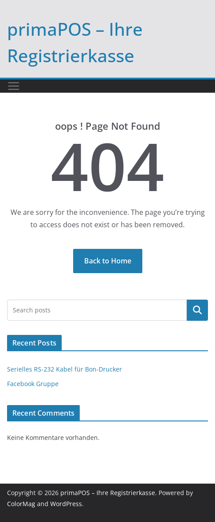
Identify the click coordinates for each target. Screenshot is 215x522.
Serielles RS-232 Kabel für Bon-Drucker (64, 369)
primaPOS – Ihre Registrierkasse (107, 492)
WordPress (66, 503)
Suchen (197, 310)
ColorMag (21, 503)
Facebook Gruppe (33, 383)
